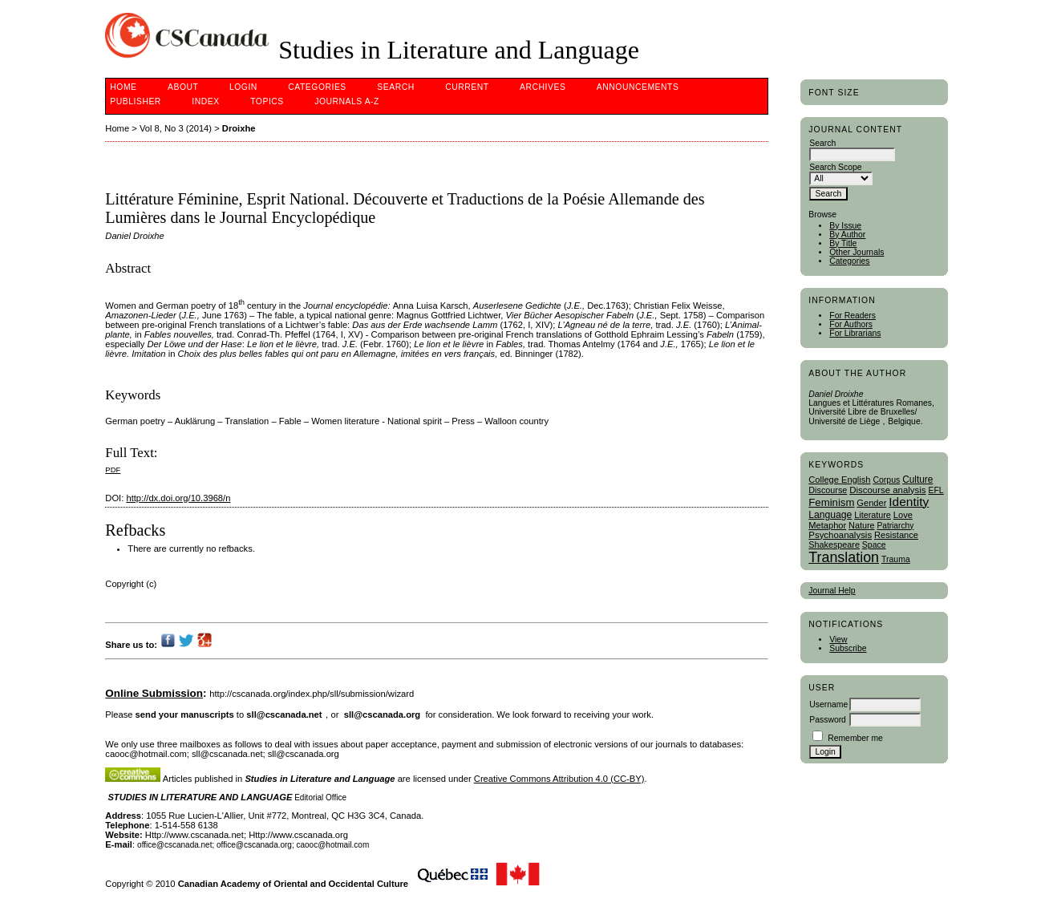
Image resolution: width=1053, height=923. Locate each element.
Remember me (855, 738)
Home (123, 87)
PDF (112, 469)
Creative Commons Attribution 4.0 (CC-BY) (559, 778)
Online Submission (154, 693)
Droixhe (239, 128)
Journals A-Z (346, 101)
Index (205, 101)
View (838, 639)
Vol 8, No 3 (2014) (176, 128)
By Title (843, 243)
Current (466, 87)
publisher (135, 101)
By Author (847, 234)
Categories (849, 261)
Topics (267, 101)
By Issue (845, 225)
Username (828, 704)
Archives (542, 87)
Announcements (638, 87)
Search (395, 87)
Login (243, 87)
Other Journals (856, 252)
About (183, 87)
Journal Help (831, 590)
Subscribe (847, 648)
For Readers (852, 315)
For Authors (851, 324)
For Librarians (855, 333)
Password (827, 719)
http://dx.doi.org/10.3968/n (178, 498)
